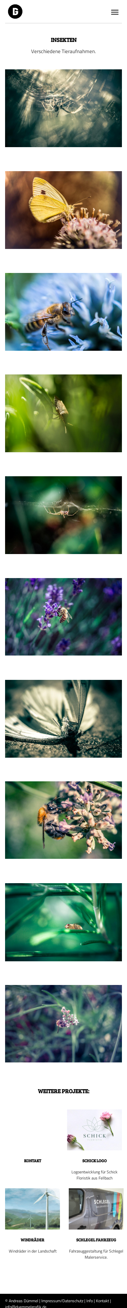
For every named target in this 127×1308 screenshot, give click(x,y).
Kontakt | (103, 1301)
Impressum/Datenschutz (62, 1301)
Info (89, 1301)
